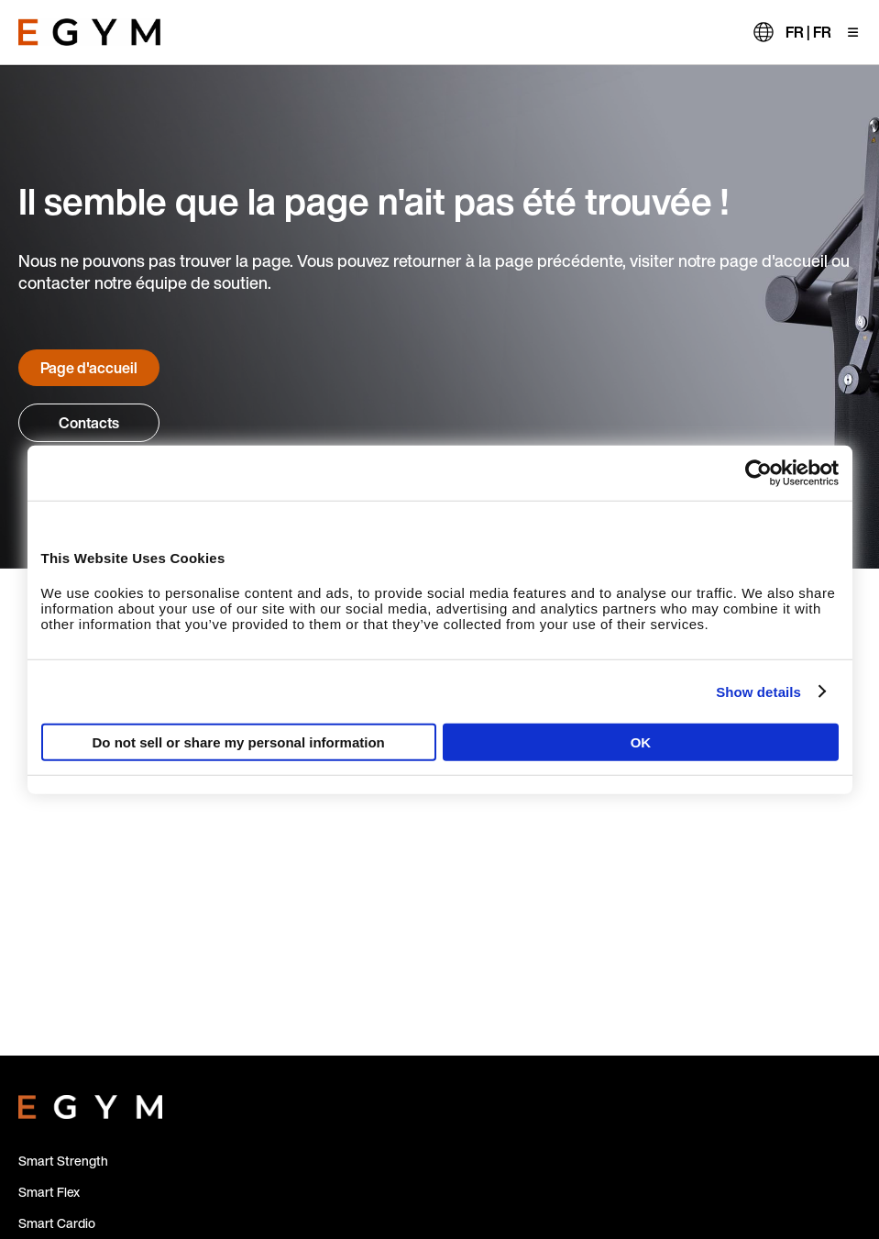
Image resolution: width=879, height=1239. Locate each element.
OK (641, 742)
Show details (758, 691)
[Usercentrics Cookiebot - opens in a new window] (758, 472)
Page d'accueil (88, 368)
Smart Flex (49, 1191)
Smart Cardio (56, 1223)
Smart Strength (63, 1160)
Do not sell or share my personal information (239, 742)
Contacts (89, 423)
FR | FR (808, 32)
